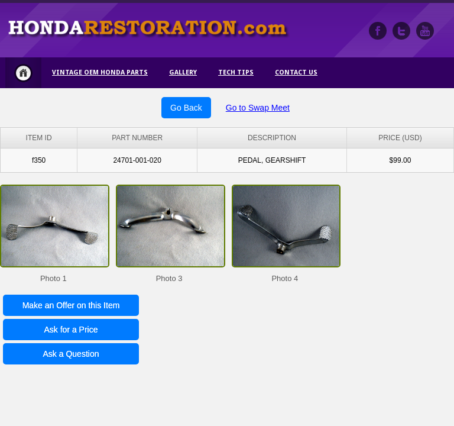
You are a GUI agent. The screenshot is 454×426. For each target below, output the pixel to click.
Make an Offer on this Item (71, 305)
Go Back (186, 107)
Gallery (183, 72)
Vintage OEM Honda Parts (100, 72)
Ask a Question (71, 354)
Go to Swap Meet (258, 107)
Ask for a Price (71, 329)
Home (23, 72)
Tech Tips (236, 72)
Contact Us (296, 72)
